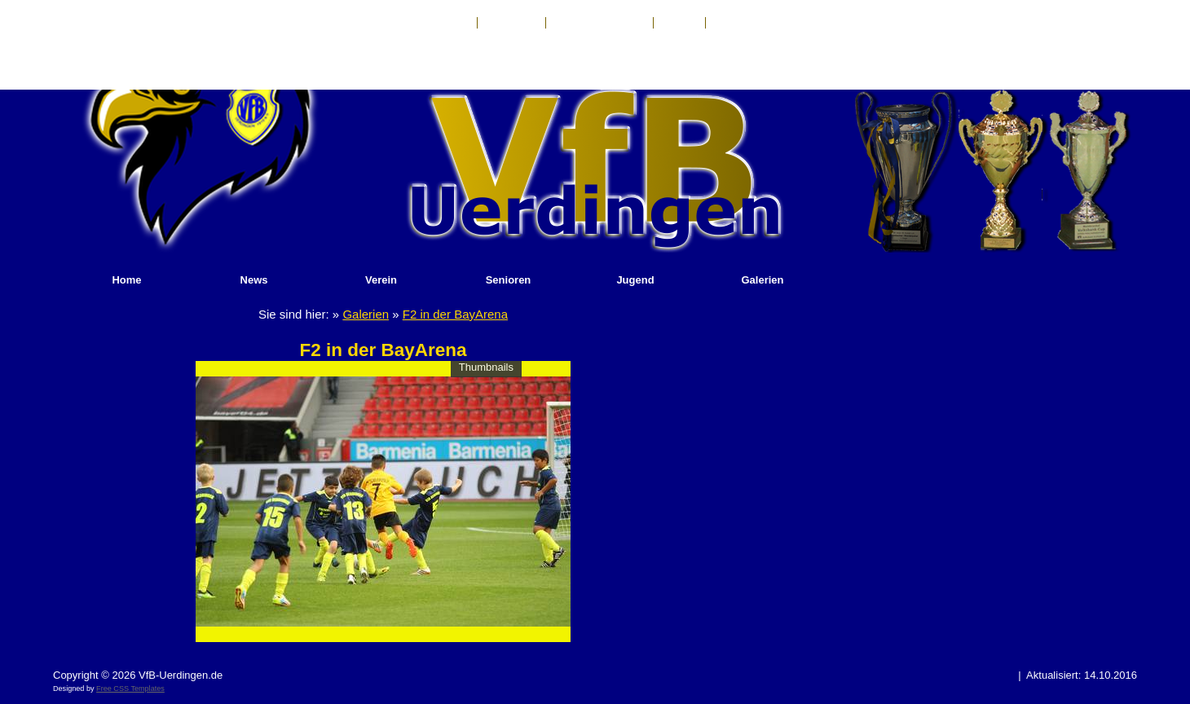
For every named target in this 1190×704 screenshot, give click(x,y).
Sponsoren (739, 23)
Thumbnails (486, 367)
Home (126, 280)
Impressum (512, 23)
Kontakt (450, 23)
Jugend (635, 280)
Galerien (762, 280)
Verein (381, 280)
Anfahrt (679, 23)
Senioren (508, 280)
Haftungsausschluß (599, 23)
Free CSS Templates (130, 688)
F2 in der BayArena (455, 314)
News (254, 280)
